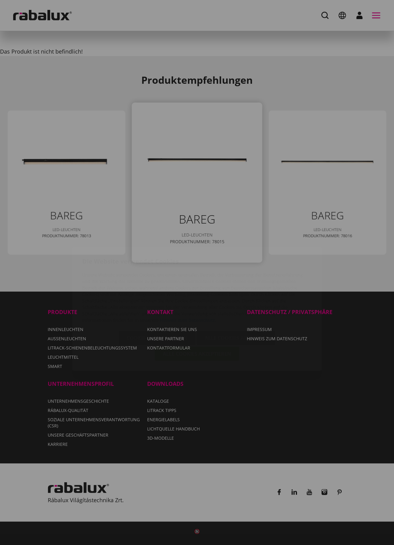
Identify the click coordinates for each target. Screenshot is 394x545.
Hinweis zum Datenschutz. (188, 284)
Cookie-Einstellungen (157, 301)
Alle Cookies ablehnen (236, 301)
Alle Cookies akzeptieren (197, 317)
